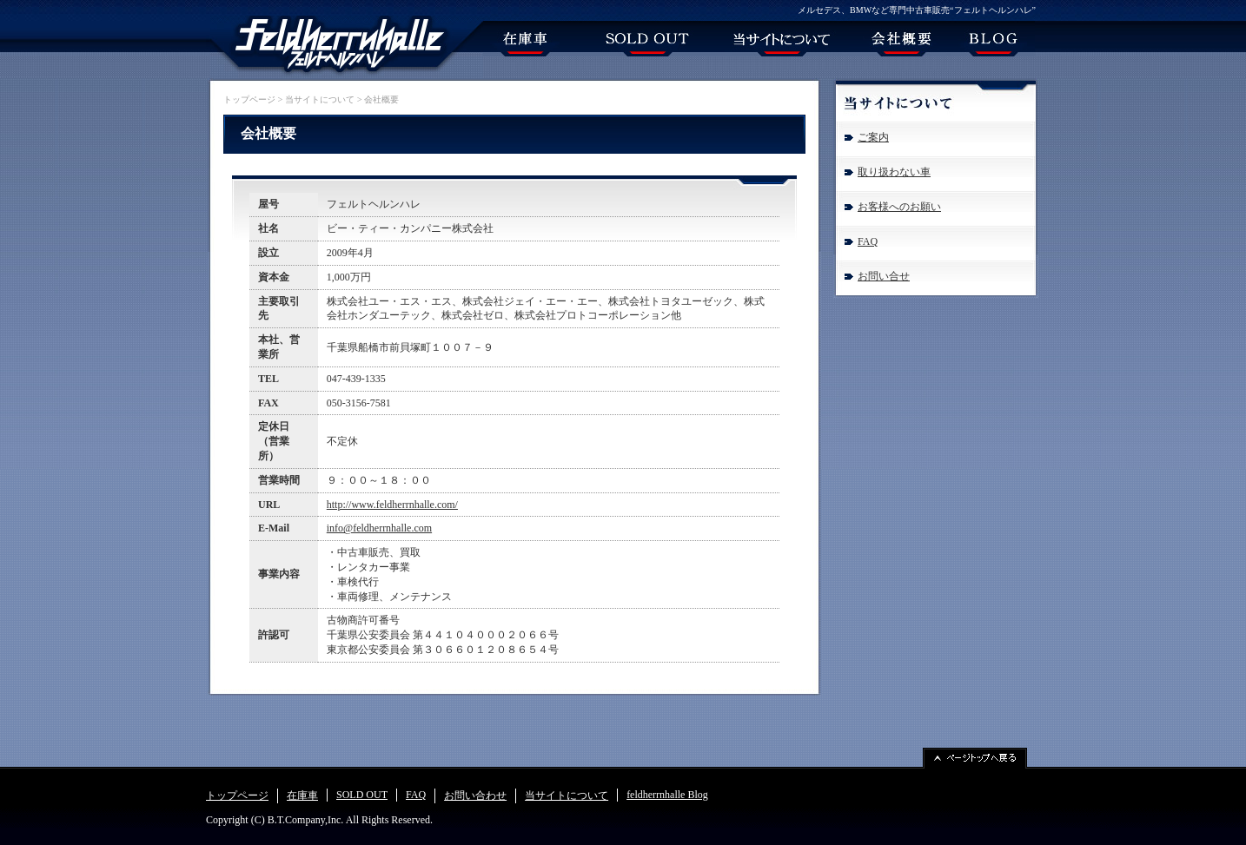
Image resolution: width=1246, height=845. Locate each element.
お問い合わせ (475, 795)
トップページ (249, 99)
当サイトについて (320, 99)
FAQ (868, 241)
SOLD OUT (362, 795)
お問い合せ (884, 276)
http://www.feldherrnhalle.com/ (392, 504)
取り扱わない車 (894, 172)
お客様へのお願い (899, 207)
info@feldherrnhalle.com (379, 528)
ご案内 (873, 137)
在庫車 (302, 795)
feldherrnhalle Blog (667, 795)
